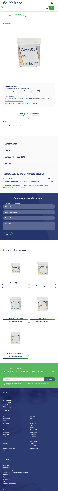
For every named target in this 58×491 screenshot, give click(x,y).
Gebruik (8, 150)
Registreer (35, 113)
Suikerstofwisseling (35, 430)
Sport (31, 425)
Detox (4, 427)
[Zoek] (47, 8)
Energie (5, 430)
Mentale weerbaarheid (9, 448)
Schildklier (33, 416)
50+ (4, 416)
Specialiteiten (6, 479)
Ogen (4, 450)
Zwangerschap (34, 448)
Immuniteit (6, 443)
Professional (17, 203)
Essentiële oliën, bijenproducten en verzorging (15, 472)
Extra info (9, 163)
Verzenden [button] (8, 234)
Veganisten (33, 434)
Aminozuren (6, 465)
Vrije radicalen (34, 441)
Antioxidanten (6, 418)
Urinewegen (33, 432)
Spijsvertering (33, 423)
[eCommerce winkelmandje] (51, 8)
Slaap (31, 418)
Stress (32, 427)
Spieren (32, 420)
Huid (4, 441)
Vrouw (32, 443)
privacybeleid (8, 384)
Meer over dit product (15, 286)
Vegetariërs (33, 436)
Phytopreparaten (7, 476)
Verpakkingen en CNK (15, 157)
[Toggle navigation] (52, 3)
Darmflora (5, 425)
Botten (4, 420)
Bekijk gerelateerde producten (14, 101)
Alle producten (7, 23)
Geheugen (6, 432)
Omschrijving (11, 144)
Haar (4, 436)
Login (21, 113)
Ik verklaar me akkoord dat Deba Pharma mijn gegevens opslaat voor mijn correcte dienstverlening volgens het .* (28, 384)
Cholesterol (6, 423)
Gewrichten (6, 434)
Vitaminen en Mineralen (9, 483)
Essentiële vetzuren (8, 474)
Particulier (7, 203)
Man (4, 445)
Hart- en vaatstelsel (8, 439)
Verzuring (32, 439)
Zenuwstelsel (33, 445)
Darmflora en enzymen (9, 470)
